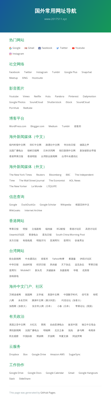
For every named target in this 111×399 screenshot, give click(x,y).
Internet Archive (33, 210)
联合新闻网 (15, 258)
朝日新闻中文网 (67, 150)
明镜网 (46, 330)
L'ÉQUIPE (52, 186)
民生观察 (13, 336)
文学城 (39, 294)
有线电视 (27, 240)
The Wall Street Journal (31, 180)
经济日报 (41, 264)
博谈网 (39, 336)
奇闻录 (91, 330)
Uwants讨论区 (16, 234)
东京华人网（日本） (42, 306)
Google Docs (34, 372)
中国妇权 (27, 336)
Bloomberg (55, 174)
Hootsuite (37, 78)
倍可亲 (85, 294)
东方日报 (13, 240)
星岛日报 (47, 234)
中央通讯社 (31, 258)
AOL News (74, 180)
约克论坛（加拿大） (72, 300)
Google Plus (70, 72)
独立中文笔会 (89, 324)
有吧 (95, 294)
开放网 (51, 336)
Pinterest (73, 96)
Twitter (62, 47)
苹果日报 (13, 228)
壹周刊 (67, 240)
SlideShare (24, 378)
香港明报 (32, 156)
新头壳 (38, 270)
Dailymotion (89, 96)
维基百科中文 (82, 204)
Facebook (45, 47)
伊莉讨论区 (85, 258)
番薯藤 (72, 258)
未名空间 (22, 300)
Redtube (27, 108)
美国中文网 (53, 294)
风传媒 (53, 264)
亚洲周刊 (54, 240)
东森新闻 (64, 270)
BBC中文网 (35, 144)
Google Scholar (48, 204)
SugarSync (74, 354)
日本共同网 (49, 150)
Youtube (78, 47)
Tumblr (56, 72)
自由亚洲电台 (57, 324)
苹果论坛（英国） (84, 306)
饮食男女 (79, 240)
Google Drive (39, 354)
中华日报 (13, 264)
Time (12, 180)
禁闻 (43, 324)
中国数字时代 (70, 294)
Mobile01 (26, 270)
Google (14, 47)
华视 (75, 270)
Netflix (37, 96)
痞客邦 (77, 126)
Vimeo (26, 96)
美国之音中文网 (17, 324)
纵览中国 (72, 324)
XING (25, 78)
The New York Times (20, 174)
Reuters (40, 174)
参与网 (80, 330)
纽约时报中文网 (17, 144)
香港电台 (33, 234)
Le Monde (36, 186)
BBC (68, 174)
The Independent (84, 174)
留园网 (28, 294)
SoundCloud (36, 102)
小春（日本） (64, 306)
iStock (69, 102)
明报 (25, 228)
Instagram (16, 53)
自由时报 (27, 264)
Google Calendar (55, 372)
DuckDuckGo (28, 204)
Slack (12, 378)
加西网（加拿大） (18, 306)
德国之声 (84, 144)
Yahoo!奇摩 (58, 258)
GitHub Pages (47, 392)
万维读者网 (15, 294)
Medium (53, 126)
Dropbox (14, 354)
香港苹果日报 (16, 156)
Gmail (29, 47)
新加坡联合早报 (88, 150)
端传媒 (48, 228)
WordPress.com (17, 126)
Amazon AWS (57, 354)
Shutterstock (54, 102)
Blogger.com (37, 126)
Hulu (48, 96)
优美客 (85, 270)
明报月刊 (41, 240)
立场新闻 (36, 228)
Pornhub (14, 108)
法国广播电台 (16, 150)
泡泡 (70, 330)
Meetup (13, 78)
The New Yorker (18, 186)
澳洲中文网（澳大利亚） (44, 300)
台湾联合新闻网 (49, 156)
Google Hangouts (88, 372)
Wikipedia (66, 204)
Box (25, 354)
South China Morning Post (70, 234)
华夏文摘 (63, 336)
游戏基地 (13, 276)
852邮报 (61, 228)
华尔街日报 (69, 144)
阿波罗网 (77, 336)
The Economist (57, 180)
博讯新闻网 (15, 330)
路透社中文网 (53, 144)
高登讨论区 (91, 228)
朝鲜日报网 (33, 150)
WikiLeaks (14, 210)
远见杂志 (79, 264)
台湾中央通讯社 (70, 156)
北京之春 (59, 330)
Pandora (59, 96)
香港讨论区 (75, 228)
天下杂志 (66, 264)
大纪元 (33, 324)
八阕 (11, 300)
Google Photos (17, 102)
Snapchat (87, 72)
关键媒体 (51, 270)
